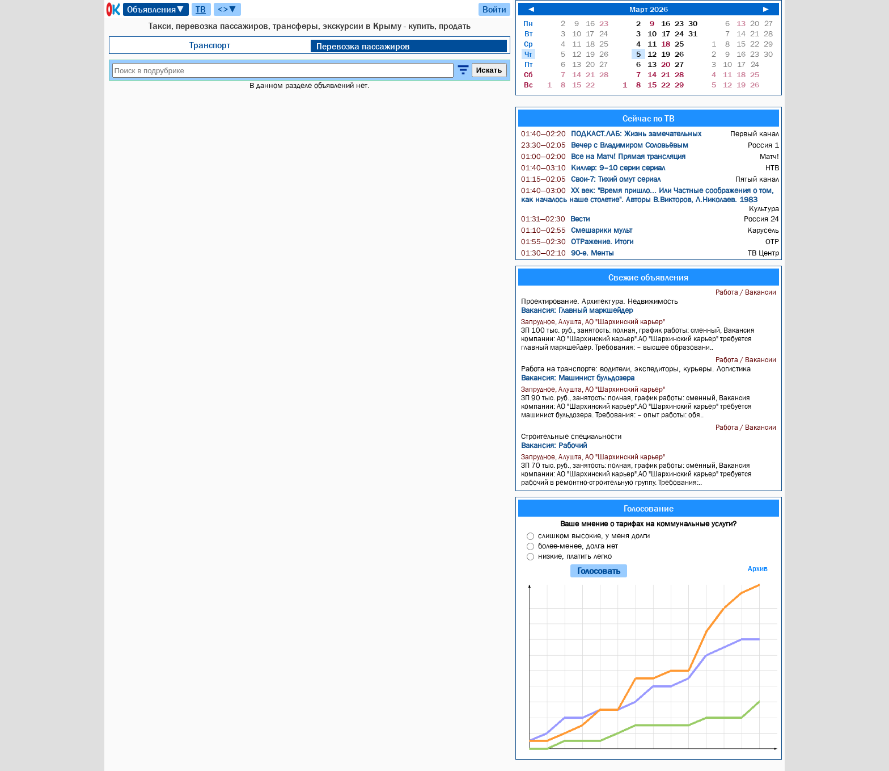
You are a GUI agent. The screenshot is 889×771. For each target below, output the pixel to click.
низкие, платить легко (575, 555)
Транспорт (209, 45)
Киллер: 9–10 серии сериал (593, 167)
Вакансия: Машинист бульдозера (577, 377)
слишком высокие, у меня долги (594, 535)
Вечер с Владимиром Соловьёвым (604, 144)
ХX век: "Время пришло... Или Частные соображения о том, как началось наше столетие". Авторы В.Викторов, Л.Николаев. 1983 (647, 195)
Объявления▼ (156, 9)
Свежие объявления (648, 277)
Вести (555, 218)
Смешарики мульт (576, 229)
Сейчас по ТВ (649, 118)
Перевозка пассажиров (363, 46)
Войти (494, 9)
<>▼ (227, 9)
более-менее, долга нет (578, 545)
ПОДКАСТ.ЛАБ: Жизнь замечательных (611, 133)
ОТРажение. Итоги (577, 241)
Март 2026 (648, 9)
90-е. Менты (567, 252)
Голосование (649, 508)
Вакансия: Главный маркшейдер (577, 310)
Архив (758, 568)
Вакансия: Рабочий (554, 445)
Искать (489, 70)
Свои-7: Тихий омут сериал (591, 178)
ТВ (201, 9)
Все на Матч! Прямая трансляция (603, 156)
